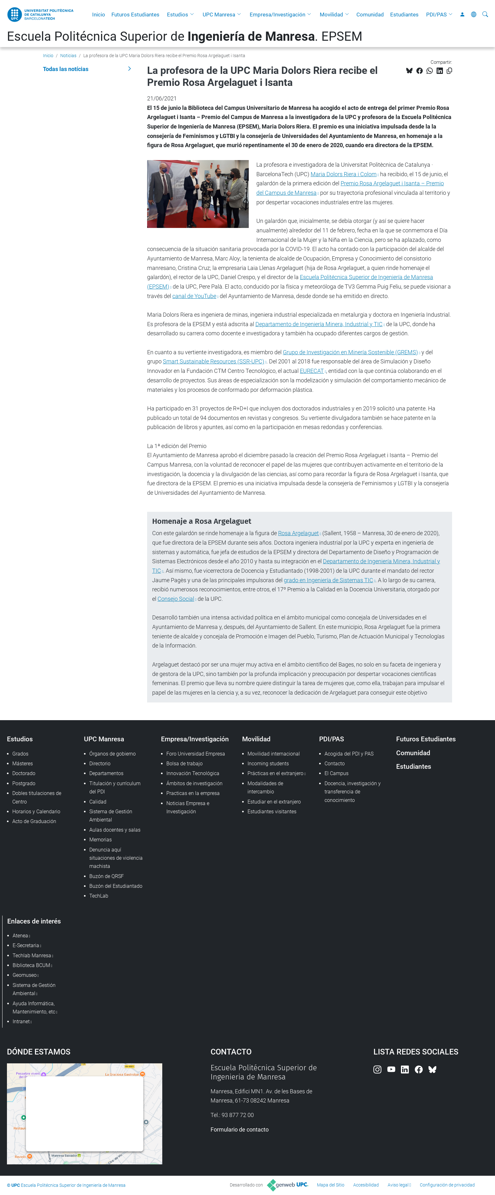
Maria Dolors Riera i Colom (344, 174)
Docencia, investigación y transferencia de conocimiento (353, 791)
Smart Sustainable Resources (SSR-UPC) (213, 361)
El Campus (337, 773)
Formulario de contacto (240, 1129)
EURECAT (312, 370)
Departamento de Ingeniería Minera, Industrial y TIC (319, 324)
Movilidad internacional (274, 754)
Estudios (177, 14)
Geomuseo (25, 975)
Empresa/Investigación (277, 14)
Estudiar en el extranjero (274, 802)
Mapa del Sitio (330, 1184)
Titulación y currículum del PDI (114, 787)
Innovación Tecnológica (192, 773)
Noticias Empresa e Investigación (187, 807)
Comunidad (370, 14)
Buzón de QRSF (106, 876)
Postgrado (23, 783)
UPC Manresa (219, 14)
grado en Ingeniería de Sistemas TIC (328, 580)
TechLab (98, 896)
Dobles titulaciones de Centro (36, 797)
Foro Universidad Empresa (195, 754)
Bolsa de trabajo (184, 764)
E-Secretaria (26, 945)
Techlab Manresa (32, 956)
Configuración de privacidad (447, 1184)
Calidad (97, 802)
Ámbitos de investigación (194, 783)
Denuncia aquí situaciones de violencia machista (116, 858)
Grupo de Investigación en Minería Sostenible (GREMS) (350, 352)
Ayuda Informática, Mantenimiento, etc (34, 1008)
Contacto (335, 764)
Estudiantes (404, 14)
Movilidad (331, 14)
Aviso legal (398, 1184)
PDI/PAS (436, 14)
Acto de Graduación (34, 821)
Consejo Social (176, 598)
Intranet (21, 1022)
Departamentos (106, 773)
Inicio (98, 14)
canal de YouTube (194, 296)
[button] (193, 14)
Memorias (100, 840)
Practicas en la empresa (193, 793)
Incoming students (268, 764)
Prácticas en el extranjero (275, 773)
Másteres (22, 764)
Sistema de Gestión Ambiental (110, 816)
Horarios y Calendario (36, 812)
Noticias (68, 55)
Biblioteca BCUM (31, 965)
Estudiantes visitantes (272, 812)
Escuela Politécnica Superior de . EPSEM (184, 36)
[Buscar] (485, 14)
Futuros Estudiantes (135, 14)
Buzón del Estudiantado (115, 886)
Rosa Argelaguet (298, 533)
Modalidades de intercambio (265, 787)
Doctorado (23, 773)
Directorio (99, 764)
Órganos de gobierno (112, 754)
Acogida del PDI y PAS (349, 754)
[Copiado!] (449, 71)
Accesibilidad (366, 1184)
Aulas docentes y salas (114, 830)
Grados (20, 754)
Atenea (20, 936)
